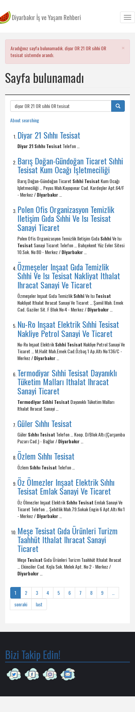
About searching (24, 120)
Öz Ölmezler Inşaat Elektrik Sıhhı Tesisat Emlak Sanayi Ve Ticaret (66, 486)
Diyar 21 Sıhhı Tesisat (48, 135)
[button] (123, 47)
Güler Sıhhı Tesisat (44, 423)
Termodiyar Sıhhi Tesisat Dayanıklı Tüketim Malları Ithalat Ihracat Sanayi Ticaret (67, 382)
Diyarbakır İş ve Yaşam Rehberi (46, 17)
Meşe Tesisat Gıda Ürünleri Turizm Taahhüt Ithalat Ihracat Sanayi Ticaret (67, 539)
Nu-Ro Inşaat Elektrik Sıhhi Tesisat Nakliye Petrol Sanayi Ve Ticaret (68, 328)
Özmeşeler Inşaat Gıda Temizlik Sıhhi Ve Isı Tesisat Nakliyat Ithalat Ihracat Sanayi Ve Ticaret (68, 276)
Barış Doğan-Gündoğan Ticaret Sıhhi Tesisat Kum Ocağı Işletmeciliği (70, 165)
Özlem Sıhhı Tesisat (45, 456)
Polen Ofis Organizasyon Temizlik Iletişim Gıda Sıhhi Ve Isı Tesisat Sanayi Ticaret (65, 218)
